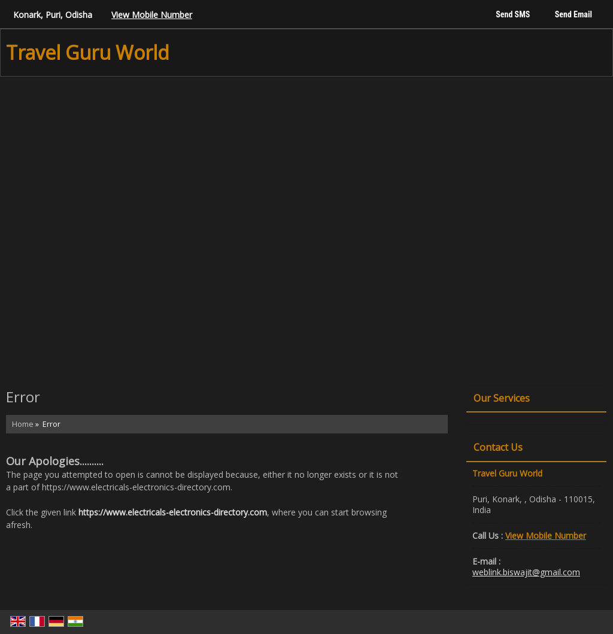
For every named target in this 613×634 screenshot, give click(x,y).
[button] (151, 14)
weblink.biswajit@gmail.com (526, 572)
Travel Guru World (87, 52)
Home (23, 424)
